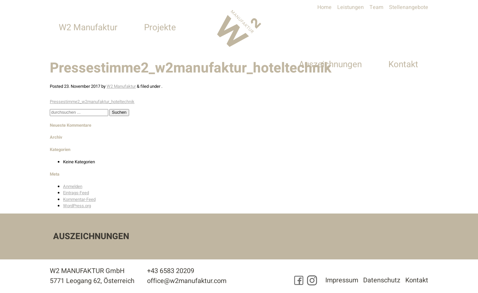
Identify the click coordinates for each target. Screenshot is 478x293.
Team (376, 7)
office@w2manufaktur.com (187, 281)
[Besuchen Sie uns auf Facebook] (298, 281)
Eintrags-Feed (76, 193)
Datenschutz (381, 280)
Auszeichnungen (330, 27)
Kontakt (403, 27)
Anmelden (72, 186)
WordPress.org (77, 206)
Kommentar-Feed (79, 199)
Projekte (160, 27)
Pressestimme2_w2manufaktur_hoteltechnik (92, 101)
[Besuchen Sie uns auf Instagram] (311, 281)
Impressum (341, 280)
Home (324, 7)
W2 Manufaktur (88, 27)
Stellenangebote (408, 7)
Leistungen (350, 7)
